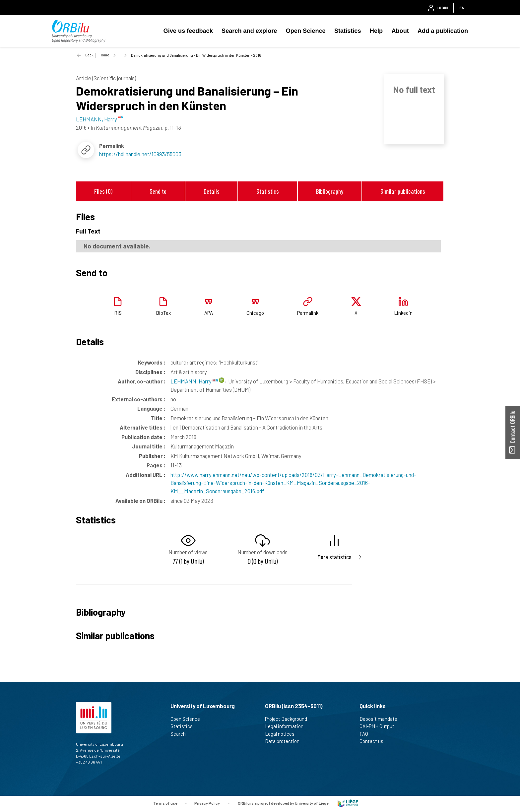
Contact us (374, 741)
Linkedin (403, 313)
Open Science (306, 31)
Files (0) (103, 191)
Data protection (285, 741)
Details (212, 191)
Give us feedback (188, 31)
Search (180, 734)
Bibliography (329, 191)
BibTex (163, 313)
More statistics (334, 557)
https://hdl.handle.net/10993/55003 (140, 154)
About (400, 31)
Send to (158, 191)
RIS (118, 313)
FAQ (366, 734)
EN (461, 7)
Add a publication (443, 31)
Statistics (347, 31)
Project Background (289, 719)
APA (208, 313)
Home (104, 55)
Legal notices (282, 734)
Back (89, 55)
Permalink (307, 313)
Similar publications (402, 191)
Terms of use (165, 802)
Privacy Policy (207, 802)
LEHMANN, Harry (194, 381)
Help (376, 31)
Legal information (287, 726)
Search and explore (249, 31)
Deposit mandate (381, 719)
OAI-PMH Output (379, 726)
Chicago (255, 313)
